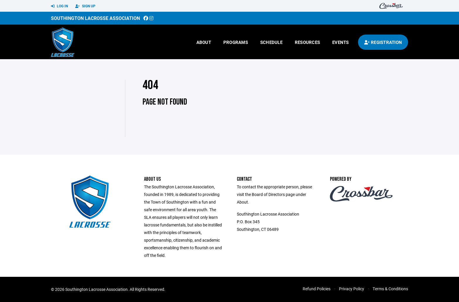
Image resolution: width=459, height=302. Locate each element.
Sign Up (85, 6)
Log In (59, 6)
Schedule (271, 42)
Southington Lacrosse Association (95, 18)
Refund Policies (316, 288)
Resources (307, 42)
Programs (235, 42)
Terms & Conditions (390, 288)
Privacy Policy (351, 288)
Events (340, 42)
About (203, 42)
